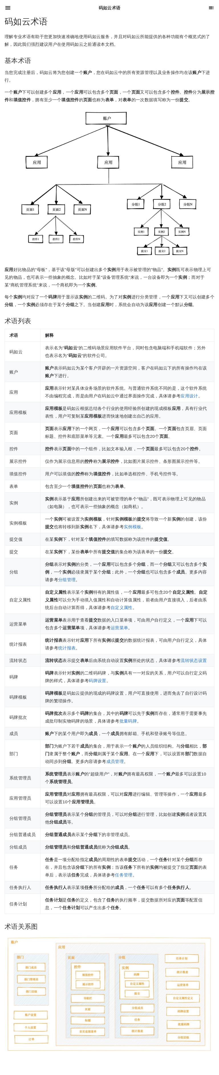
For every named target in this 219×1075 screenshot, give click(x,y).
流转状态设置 (194, 660)
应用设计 (189, 395)
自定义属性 (122, 607)
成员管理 (115, 761)
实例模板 (132, 526)
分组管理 (67, 579)
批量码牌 (128, 721)
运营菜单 (119, 627)
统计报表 (67, 647)
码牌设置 (97, 680)
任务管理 (123, 874)
